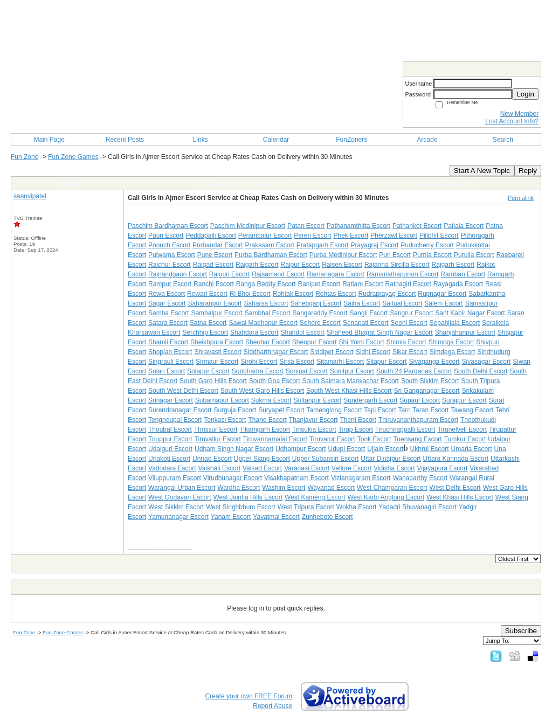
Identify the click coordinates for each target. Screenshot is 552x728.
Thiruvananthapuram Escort (418, 420)
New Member (519, 113)
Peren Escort (312, 235)
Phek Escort (351, 235)
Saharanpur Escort (215, 303)
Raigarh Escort (257, 264)
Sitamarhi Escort (340, 361)
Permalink (521, 198)
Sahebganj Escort (316, 303)
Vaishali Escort (219, 468)
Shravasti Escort (217, 352)
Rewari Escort (207, 293)
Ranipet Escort (319, 284)
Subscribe (521, 631)
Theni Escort (358, 420)
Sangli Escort (369, 313)
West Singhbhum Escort (240, 507)
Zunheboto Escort (327, 517)
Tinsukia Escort (314, 429)
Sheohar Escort (267, 342)
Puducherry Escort (427, 245)
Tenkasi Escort (225, 420)
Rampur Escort (169, 284)
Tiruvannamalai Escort (275, 439)
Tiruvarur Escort (332, 439)
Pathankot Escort (416, 226)
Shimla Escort (406, 342)
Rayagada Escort (458, 284)
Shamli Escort (168, 342)
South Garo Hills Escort (213, 381)
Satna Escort (208, 323)
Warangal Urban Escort (181, 487)
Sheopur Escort (314, 342)
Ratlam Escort (362, 284)
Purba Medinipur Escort (343, 255)
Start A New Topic (482, 171)
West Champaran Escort (392, 487)
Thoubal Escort (170, 429)
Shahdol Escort (302, 332)
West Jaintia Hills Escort (247, 497)
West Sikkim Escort (176, 507)
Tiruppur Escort (170, 439)
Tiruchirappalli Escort (405, 429)
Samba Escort (168, 313)
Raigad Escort (213, 264)
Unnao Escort (212, 458)
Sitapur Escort (386, 361)
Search (503, 139)
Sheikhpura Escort (216, 342)
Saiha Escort (361, 303)
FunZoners (351, 139)
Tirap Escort (356, 429)
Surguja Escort (234, 410)
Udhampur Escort (300, 449)
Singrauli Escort (171, 361)
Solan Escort (166, 371)
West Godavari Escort (179, 497)
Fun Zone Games (73, 157)
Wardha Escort (238, 487)
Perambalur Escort (265, 235)
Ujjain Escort (385, 449)
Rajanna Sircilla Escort (397, 264)
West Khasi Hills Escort (459, 497)
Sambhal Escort (268, 313)
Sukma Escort (271, 400)
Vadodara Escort (172, 468)
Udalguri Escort (170, 449)
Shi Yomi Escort (361, 342)
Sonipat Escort (307, 371)
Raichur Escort (169, 264)
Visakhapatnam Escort (296, 478)
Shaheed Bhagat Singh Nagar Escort (380, 332)
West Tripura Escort (306, 507)
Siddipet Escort (332, 352)
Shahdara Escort (254, 332)
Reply (528, 171)
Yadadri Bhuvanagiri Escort (417, 507)
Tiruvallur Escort (218, 439)
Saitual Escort (402, 303)
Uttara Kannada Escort (455, 458)
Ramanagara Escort (335, 274)
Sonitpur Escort (352, 371)
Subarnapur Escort (222, 400)
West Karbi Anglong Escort (385, 497)
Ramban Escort (462, 274)
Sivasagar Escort (486, 361)
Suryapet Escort (281, 410)
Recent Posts (125, 139)
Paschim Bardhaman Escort (168, 226)
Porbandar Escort (217, 245)
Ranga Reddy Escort (266, 284)
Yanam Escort (231, 517)
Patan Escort (306, 226)
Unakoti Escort (169, 458)
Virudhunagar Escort (232, 478)
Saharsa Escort (266, 303)
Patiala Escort (464, 226)
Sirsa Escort (296, 361)
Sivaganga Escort (434, 361)
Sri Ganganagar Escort (427, 390)
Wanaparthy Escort (419, 478)
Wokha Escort (356, 507)
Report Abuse (272, 706)
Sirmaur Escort (217, 361)
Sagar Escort (166, 303)
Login (525, 94)
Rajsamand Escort (278, 274)
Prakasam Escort (269, 245)
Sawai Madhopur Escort (263, 323)
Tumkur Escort (465, 439)
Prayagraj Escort (375, 245)
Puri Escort (395, 255)
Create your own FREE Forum (248, 696)
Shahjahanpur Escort (465, 332)
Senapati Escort (366, 323)
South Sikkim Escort (430, 381)
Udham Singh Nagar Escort (234, 449)
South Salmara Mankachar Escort (350, 381)
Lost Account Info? (512, 121)
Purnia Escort (432, 255)
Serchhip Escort (205, 332)
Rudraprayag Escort (387, 293)
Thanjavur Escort (313, 420)
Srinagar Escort (170, 400)
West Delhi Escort (455, 487)
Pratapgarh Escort (322, 245)
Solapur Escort (208, 371)
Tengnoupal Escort (175, 420)
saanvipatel (29, 196)
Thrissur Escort (216, 429)
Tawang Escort (472, 410)
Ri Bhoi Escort (250, 293)
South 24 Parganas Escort (414, 371)
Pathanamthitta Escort (358, 226)
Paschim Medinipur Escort (247, 226)
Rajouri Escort (229, 274)
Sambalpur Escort (216, 313)
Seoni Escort (409, 323)
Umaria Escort (471, 449)
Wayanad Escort (331, 487)
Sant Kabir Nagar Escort (470, 313)
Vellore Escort (351, 468)
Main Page (48, 139)
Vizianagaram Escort (361, 478)
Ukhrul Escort (429, 449)
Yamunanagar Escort (178, 517)
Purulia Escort (474, 255)
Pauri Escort (165, 235)
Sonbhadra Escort (258, 371)
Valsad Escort (262, 468)
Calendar (276, 139)
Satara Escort (168, 323)
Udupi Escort (346, 449)
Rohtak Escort (293, 293)
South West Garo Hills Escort (262, 390)
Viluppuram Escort (174, 478)
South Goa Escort (274, 381)
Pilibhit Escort (439, 235)
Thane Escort (267, 420)
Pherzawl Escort (393, 235)
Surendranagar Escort (179, 410)
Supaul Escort (419, 400)
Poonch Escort (169, 245)
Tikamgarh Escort (264, 429)
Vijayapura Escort (442, 468)
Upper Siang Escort (262, 458)
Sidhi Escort (373, 352)
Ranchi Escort (214, 284)
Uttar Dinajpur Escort (390, 458)
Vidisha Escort (394, 468)
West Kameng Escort (315, 497)
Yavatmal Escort (276, 517)
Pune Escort (214, 255)
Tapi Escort (380, 410)
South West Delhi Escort (183, 390)
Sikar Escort (409, 352)
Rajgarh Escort (453, 264)
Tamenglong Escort (334, 410)
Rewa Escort (166, 293)
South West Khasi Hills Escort (349, 390)
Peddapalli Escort (210, 235)
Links (200, 139)
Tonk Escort (374, 439)
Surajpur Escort (464, 400)
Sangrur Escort (411, 313)
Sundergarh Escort (370, 400)
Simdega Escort (452, 352)
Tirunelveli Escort (462, 429)
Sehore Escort (320, 323)
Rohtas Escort (335, 293)
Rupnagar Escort (442, 293)
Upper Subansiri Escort (325, 458)
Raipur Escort (300, 264)
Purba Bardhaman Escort (270, 255)
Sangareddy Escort (319, 313)
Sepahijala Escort (455, 323)
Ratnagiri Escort (408, 284)
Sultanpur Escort (317, 400)
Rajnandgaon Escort (177, 274)
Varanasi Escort (306, 468)
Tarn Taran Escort (423, 410)
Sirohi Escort (258, 361)
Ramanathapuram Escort (402, 274)
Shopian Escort (170, 352)
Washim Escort (283, 487)
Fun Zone (24, 157)
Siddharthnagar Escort (276, 352)
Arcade (427, 139)
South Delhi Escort (480, 371)
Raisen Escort (342, 264)
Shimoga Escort (451, 342)
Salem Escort (443, 303)
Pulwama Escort (171, 255)
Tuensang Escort (417, 439)
